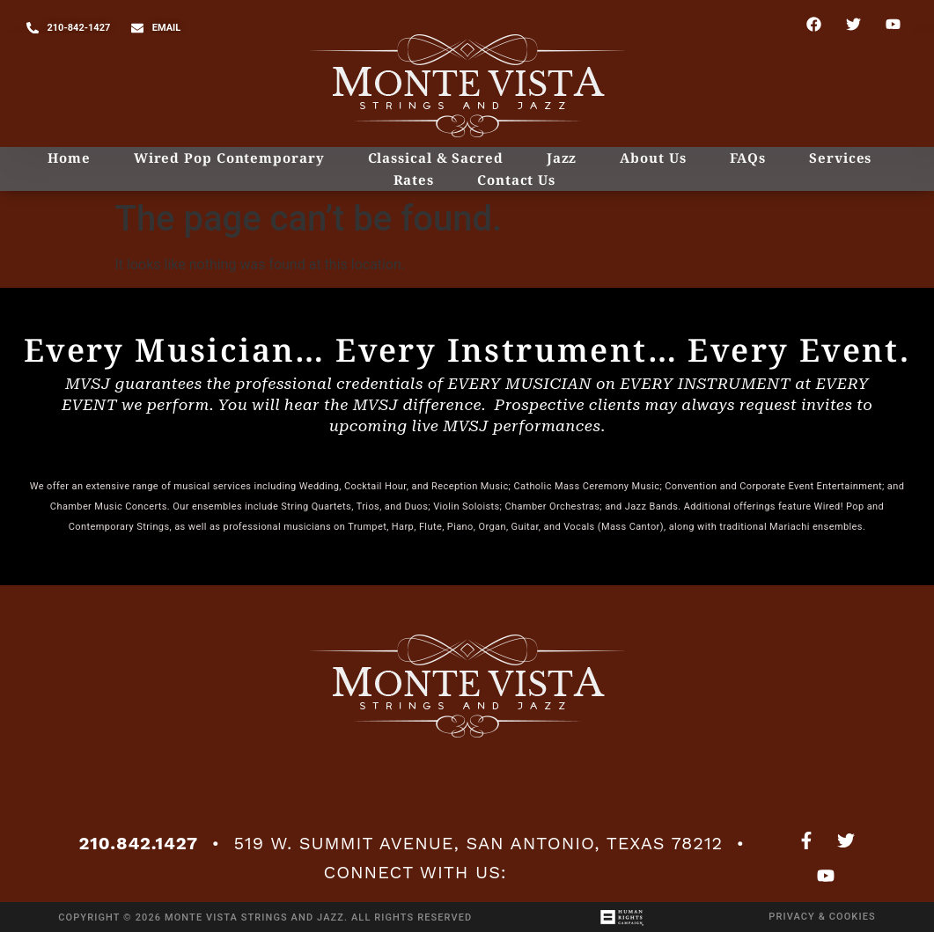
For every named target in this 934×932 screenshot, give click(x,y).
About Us (653, 157)
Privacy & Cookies (822, 916)
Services (840, 157)
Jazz (562, 157)
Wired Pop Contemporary (229, 157)
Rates (414, 179)
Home (69, 157)
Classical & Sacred (436, 157)
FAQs (748, 157)
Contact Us (516, 179)
